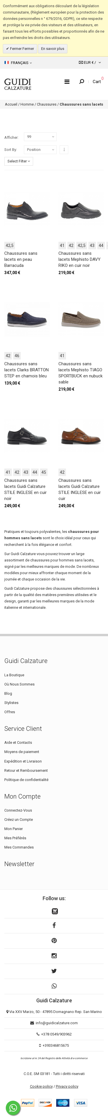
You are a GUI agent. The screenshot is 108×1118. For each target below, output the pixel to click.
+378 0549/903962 (56, 1034)
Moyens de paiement (21, 752)
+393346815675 (56, 1045)
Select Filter (18, 161)
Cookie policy (41, 1086)
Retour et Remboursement (26, 770)
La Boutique (14, 675)
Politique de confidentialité (26, 780)
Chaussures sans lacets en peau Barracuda (20, 259)
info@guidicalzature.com (57, 1023)
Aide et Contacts (18, 742)
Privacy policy (67, 1086)
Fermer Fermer (21, 48)
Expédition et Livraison (23, 761)
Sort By (10, 149)
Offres (9, 712)
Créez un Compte (18, 819)
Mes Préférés (15, 838)
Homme (27, 104)
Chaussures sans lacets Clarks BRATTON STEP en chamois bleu (26, 370)
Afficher (11, 137)
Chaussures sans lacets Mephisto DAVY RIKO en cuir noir (79, 259)
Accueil (11, 104)
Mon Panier (13, 829)
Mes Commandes (19, 847)
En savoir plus (52, 48)
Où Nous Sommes (19, 684)
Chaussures (46, 104)
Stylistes (11, 703)
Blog (8, 693)
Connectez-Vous (18, 810)
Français (18, 62)
